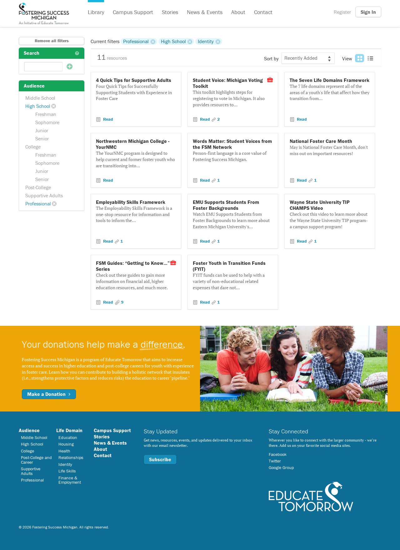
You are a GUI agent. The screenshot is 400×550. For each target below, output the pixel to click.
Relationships (70, 457)
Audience (29, 430)
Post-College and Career (36, 460)
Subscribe (160, 459)
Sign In (368, 12)
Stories (170, 12)
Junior (41, 130)
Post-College (38, 187)
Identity (206, 41)
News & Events (204, 12)
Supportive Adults (44, 195)
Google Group (281, 467)
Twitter (275, 461)
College (33, 147)
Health (64, 451)
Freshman (45, 114)
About (238, 12)
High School (37, 106)
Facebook (278, 454)
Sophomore (47, 122)
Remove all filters (52, 40)
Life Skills (67, 471)
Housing (66, 444)
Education (67, 437)
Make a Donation (49, 394)
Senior (42, 138)
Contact (263, 12)
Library (96, 12)
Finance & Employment (69, 480)
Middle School (40, 98)
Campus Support (133, 12)
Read (107, 119)
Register (342, 11)
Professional (38, 203)
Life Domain (69, 430)
